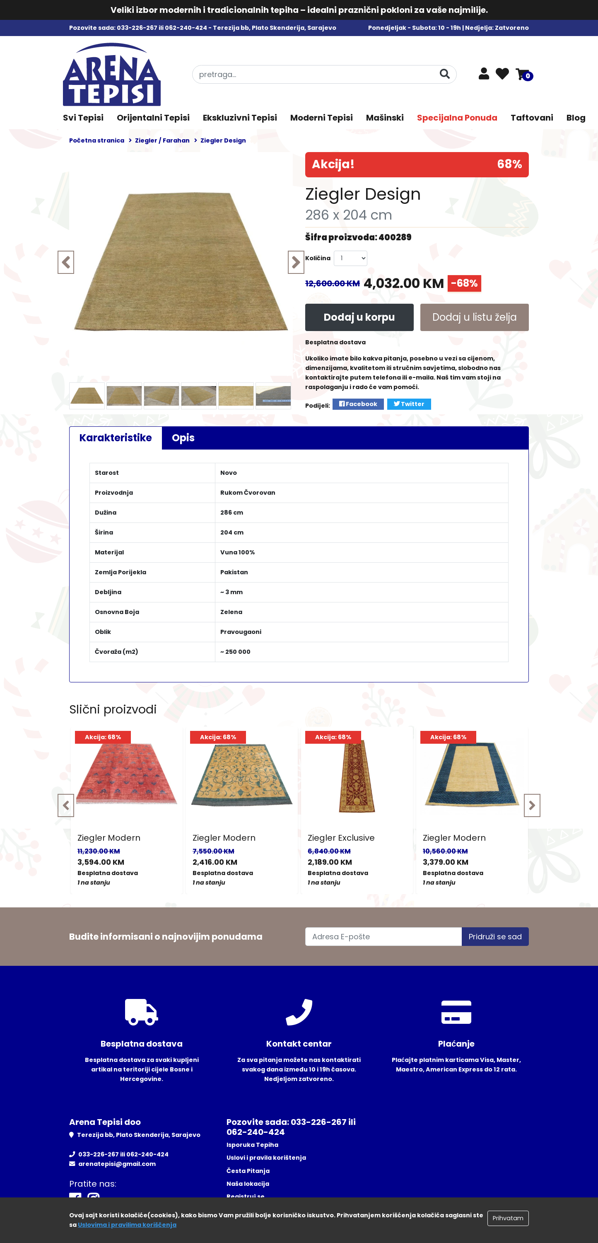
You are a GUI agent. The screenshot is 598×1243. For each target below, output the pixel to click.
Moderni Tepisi (321, 117)
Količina (317, 258)
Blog (576, 117)
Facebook (358, 404)
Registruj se (246, 1196)
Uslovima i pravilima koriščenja (127, 1225)
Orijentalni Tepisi (153, 117)
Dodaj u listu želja (474, 317)
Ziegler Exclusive (341, 838)
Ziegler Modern (108, 838)
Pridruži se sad (495, 936)
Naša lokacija (248, 1184)
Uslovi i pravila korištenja (266, 1158)
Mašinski (385, 117)
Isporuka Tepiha (252, 1145)
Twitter (409, 404)
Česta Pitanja (248, 1171)
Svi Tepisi (83, 117)
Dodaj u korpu (359, 317)
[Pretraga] (444, 74)
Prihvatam (508, 1218)
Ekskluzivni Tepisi (240, 117)
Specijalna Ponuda (457, 117)
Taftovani (532, 117)
